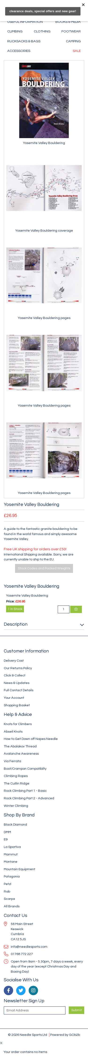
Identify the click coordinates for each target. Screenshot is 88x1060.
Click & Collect (14, 675)
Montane (10, 861)
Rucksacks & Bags (23, 41)
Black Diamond (15, 824)
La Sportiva (12, 847)
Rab (7, 891)
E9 (6, 839)
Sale (77, 51)
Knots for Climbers (18, 724)
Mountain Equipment (19, 869)
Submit (76, 1010)
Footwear (71, 31)
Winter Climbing (16, 806)
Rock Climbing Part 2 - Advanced (29, 798)
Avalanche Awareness (21, 753)
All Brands (11, 906)
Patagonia (12, 876)
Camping (73, 41)
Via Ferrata (12, 761)
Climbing (15, 31)
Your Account (14, 697)
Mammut (11, 854)
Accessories (18, 51)
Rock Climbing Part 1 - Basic (25, 790)
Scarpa (9, 899)
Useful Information (25, 21)
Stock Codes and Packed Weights (44, 568)
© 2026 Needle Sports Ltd (27, 1035)
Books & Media (68, 21)
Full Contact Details (18, 690)
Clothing (42, 31)
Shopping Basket (17, 705)
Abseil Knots (13, 731)
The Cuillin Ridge (16, 783)
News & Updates (16, 683)
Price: (10, 601)
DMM (7, 832)
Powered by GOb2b (65, 1035)
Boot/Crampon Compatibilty (25, 768)
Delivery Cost (14, 660)
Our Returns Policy (18, 668)
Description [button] (15, 624)
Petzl (7, 884)
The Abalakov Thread (20, 746)
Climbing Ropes (16, 776)
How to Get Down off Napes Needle (31, 739)
